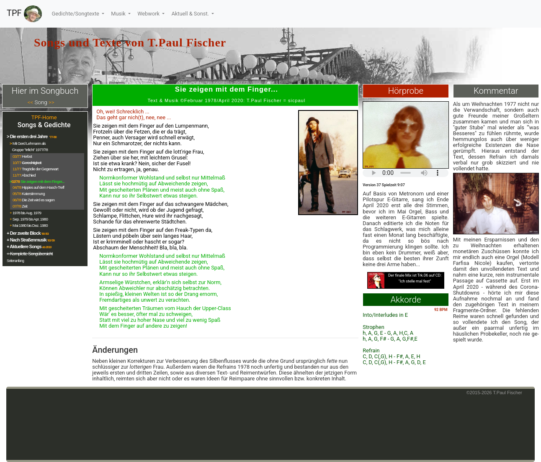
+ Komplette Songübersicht (30, 253)
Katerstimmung (33, 193)
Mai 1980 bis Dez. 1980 (30, 225)
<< (30, 102)
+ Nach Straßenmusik (26, 239)
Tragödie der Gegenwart (40, 169)
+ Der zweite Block (24, 233)
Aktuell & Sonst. (190, 13)
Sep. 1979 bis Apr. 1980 (30, 219)
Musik (119, 13)
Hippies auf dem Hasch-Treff (43, 187)
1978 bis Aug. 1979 (27, 212)
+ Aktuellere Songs (24, 246)
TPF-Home (44, 117)
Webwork (149, 13)
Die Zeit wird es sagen (38, 200)
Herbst (27, 156)
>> (51, 102)
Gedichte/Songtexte (76, 13)
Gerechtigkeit (31, 162)
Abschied (29, 175)
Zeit (24, 206)
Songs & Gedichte (44, 125)
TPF (24, 13)
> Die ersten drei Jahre (28, 136)
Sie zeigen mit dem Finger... (42, 181)
